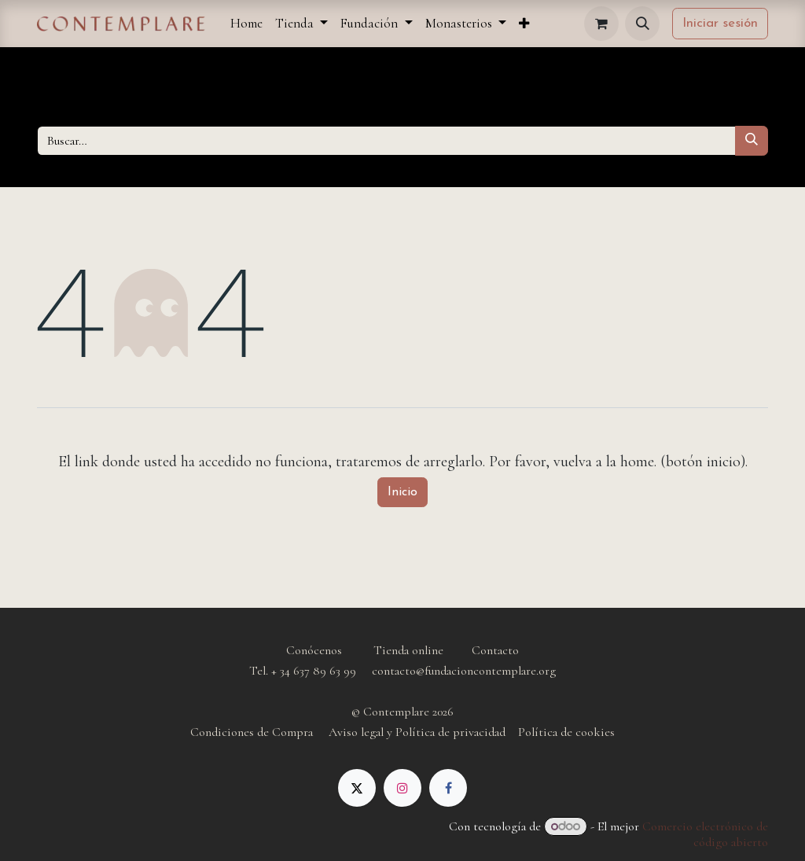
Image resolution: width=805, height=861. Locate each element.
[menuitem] (246, 23)
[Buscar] (751, 141)
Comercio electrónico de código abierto (705, 834)
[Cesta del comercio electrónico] (601, 23)
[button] (642, 23)
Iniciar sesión (720, 23)
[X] (357, 788)
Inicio (402, 492)
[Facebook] (448, 788)
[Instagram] (402, 788)
